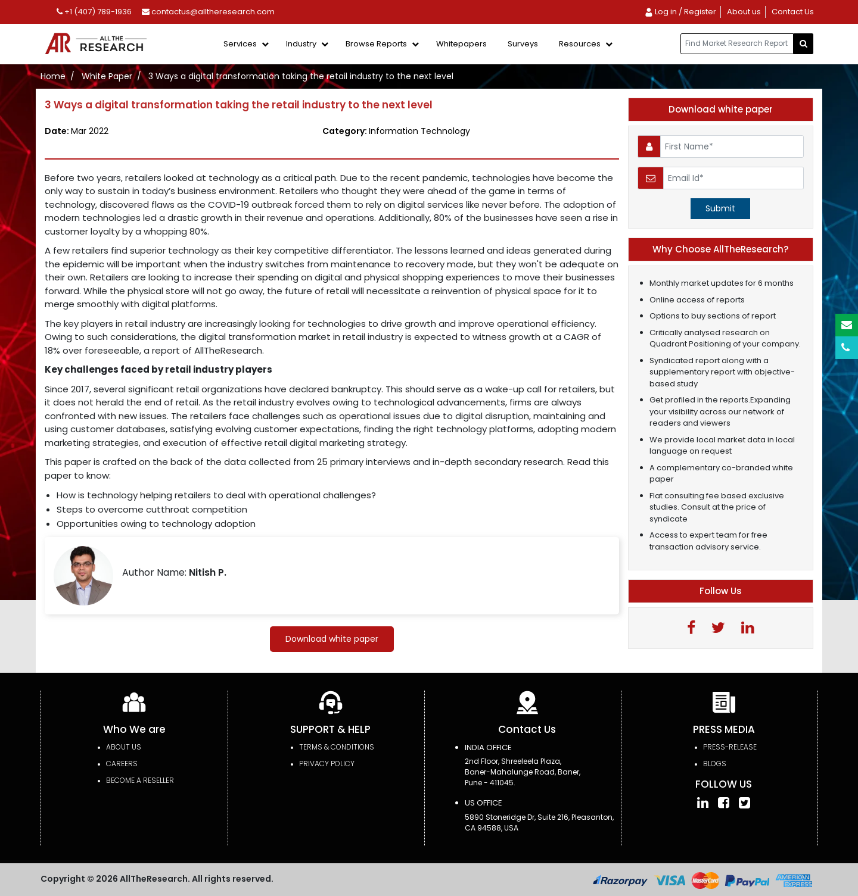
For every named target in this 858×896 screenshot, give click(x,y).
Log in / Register (680, 11)
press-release (730, 747)
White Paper (107, 76)
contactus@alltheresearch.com (208, 11)
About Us (123, 747)
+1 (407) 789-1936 (94, 11)
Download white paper (331, 639)
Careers (122, 763)
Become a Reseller (140, 780)
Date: (76, 131)
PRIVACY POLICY (327, 763)
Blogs (714, 763)
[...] (737, 43)
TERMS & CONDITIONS (336, 747)
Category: (396, 131)
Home (53, 76)
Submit (720, 208)
